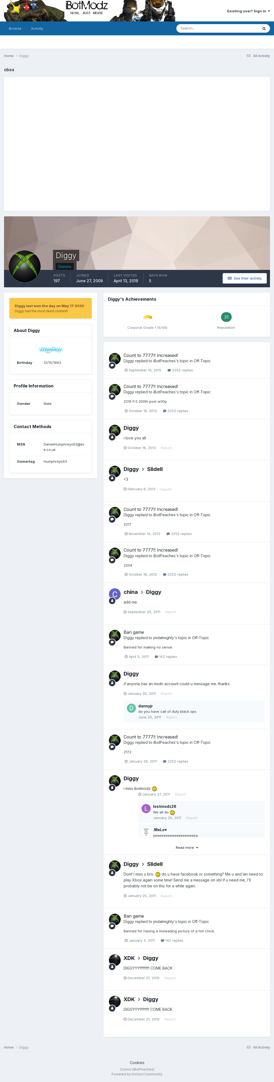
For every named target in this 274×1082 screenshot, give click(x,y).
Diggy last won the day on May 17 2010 (49, 306)
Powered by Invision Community (137, 1074)
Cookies (137, 1062)
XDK (129, 958)
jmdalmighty (163, 637)
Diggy (129, 361)
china (131, 592)
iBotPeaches (164, 361)
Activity (37, 28)
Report (166, 448)
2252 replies (180, 370)
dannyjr (145, 706)
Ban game (134, 632)
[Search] (199, 28)
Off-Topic (202, 361)
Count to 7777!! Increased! (151, 355)
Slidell (155, 469)
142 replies (166, 656)
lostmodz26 (164, 806)
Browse (15, 28)
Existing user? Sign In (248, 11)
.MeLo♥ (160, 829)
